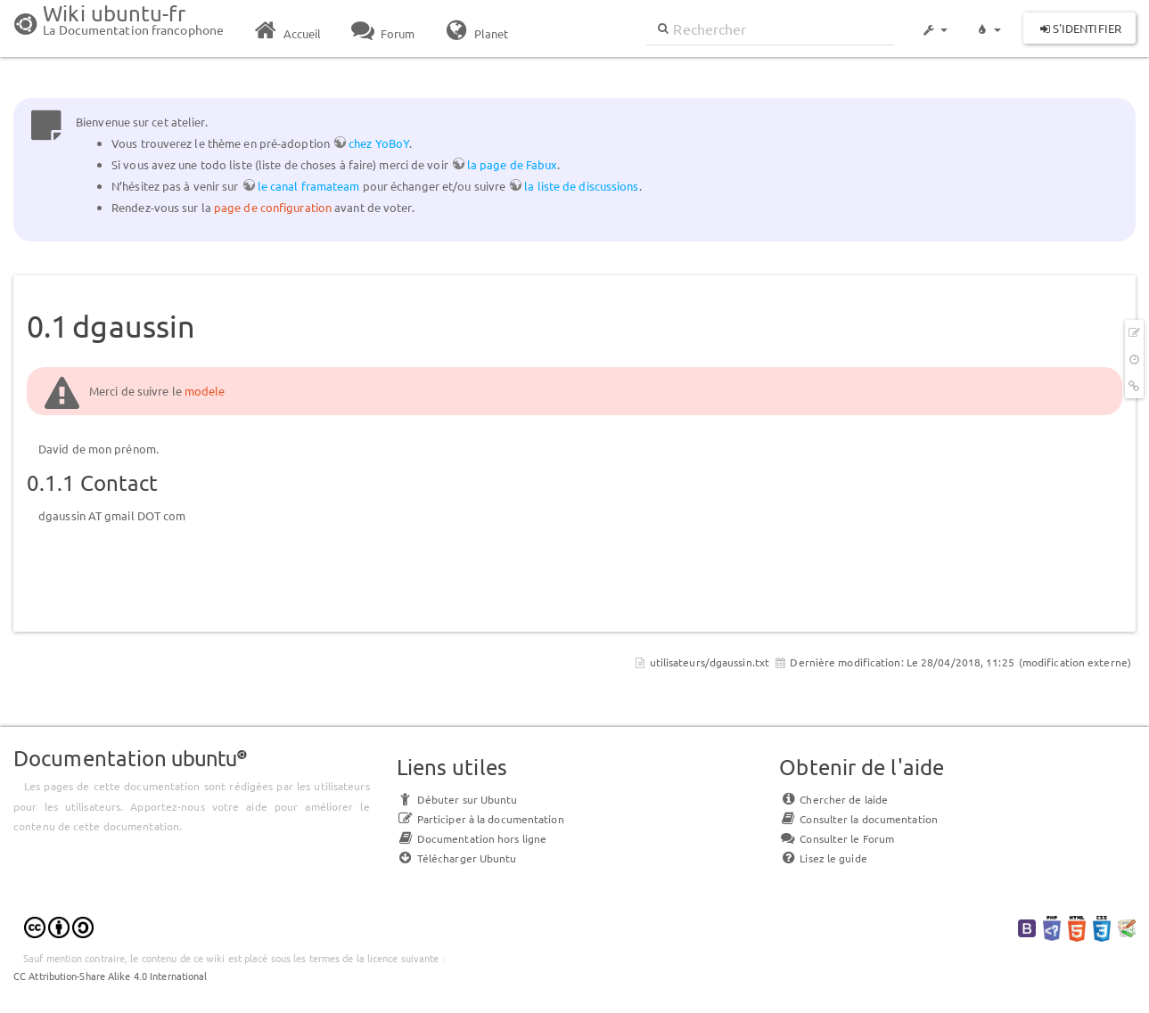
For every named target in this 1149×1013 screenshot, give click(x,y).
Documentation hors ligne (471, 838)
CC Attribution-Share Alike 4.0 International (110, 975)
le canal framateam (309, 185)
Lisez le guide (822, 858)
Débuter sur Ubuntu (457, 799)
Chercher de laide (833, 799)
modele (205, 390)
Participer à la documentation (480, 819)
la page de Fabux (512, 164)
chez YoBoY (379, 143)
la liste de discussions (581, 185)
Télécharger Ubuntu (457, 858)
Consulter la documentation (858, 819)
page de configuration (273, 207)
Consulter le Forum (836, 838)
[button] (934, 21)
